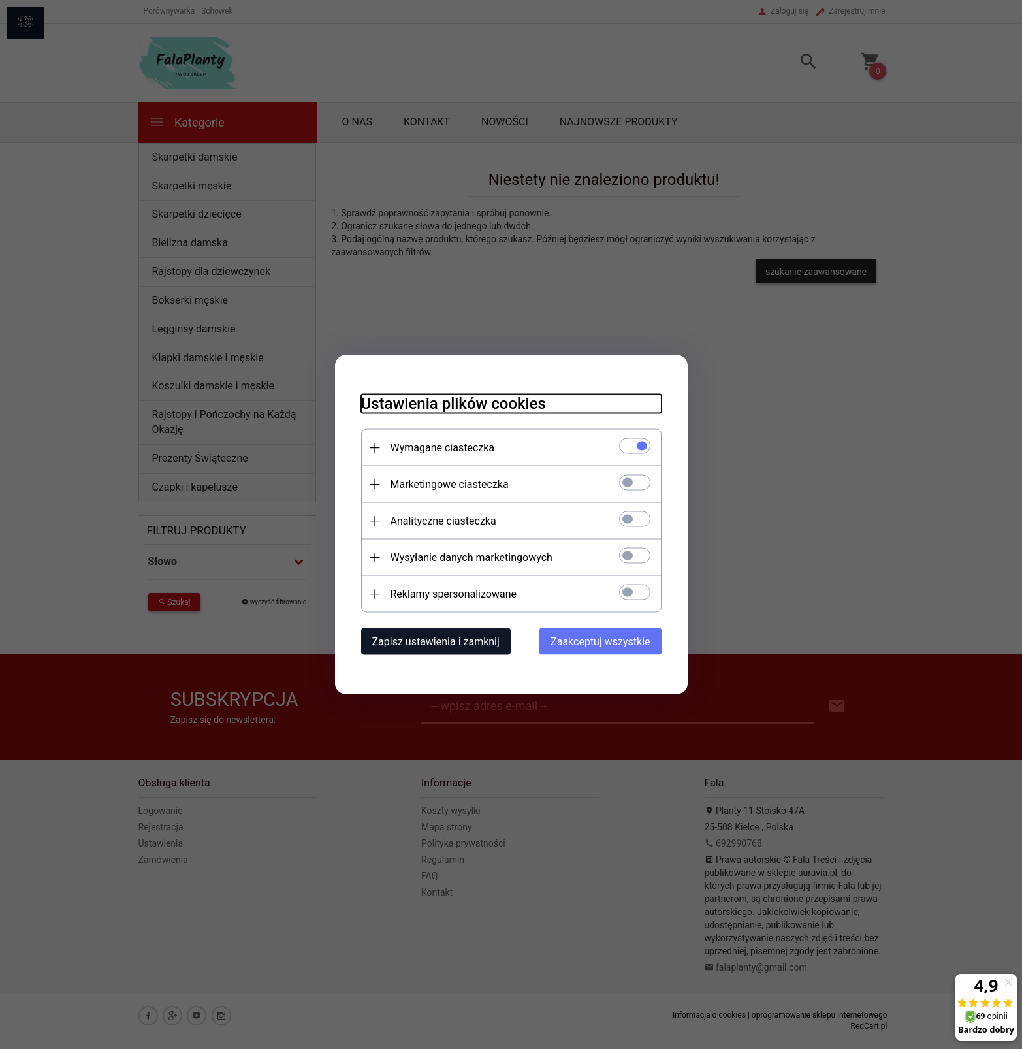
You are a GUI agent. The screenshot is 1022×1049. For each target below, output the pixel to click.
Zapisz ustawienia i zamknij (436, 642)
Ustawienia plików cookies (453, 404)
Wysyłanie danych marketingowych (471, 557)
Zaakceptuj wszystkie (600, 642)
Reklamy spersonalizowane (454, 594)
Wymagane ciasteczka (443, 448)
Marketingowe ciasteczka (450, 484)
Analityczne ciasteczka (443, 521)
